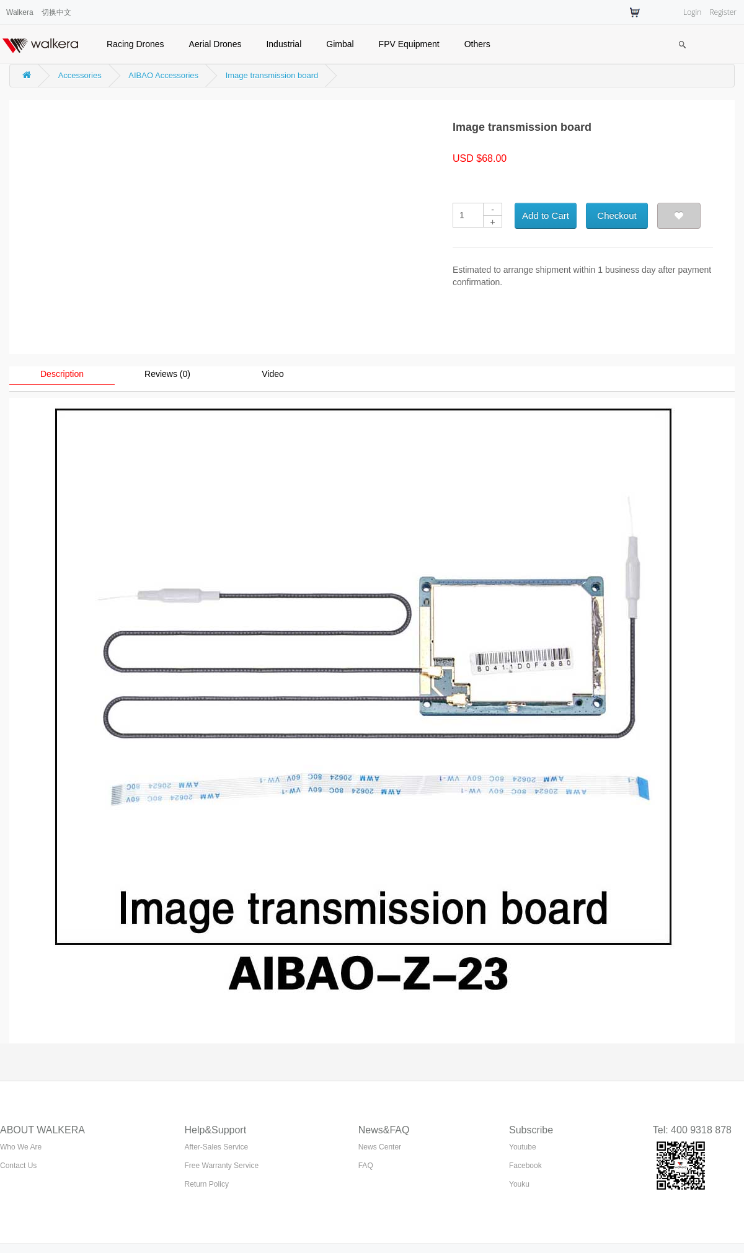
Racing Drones (135, 44)
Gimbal (339, 44)
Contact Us (18, 1165)
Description (62, 374)
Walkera (19, 12)
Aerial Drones (215, 44)
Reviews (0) (167, 374)
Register (723, 12)
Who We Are (21, 1147)
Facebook (525, 1165)
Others (477, 44)
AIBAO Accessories (163, 75)
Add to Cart (545, 215)
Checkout (616, 215)
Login (692, 12)
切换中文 (56, 12)
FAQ (365, 1165)
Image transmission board (272, 75)
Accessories (80, 75)
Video (273, 374)
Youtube (522, 1147)
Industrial (283, 44)
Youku (519, 1184)
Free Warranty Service (222, 1165)
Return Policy (207, 1184)
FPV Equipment (409, 44)
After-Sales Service (217, 1147)
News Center (379, 1147)
